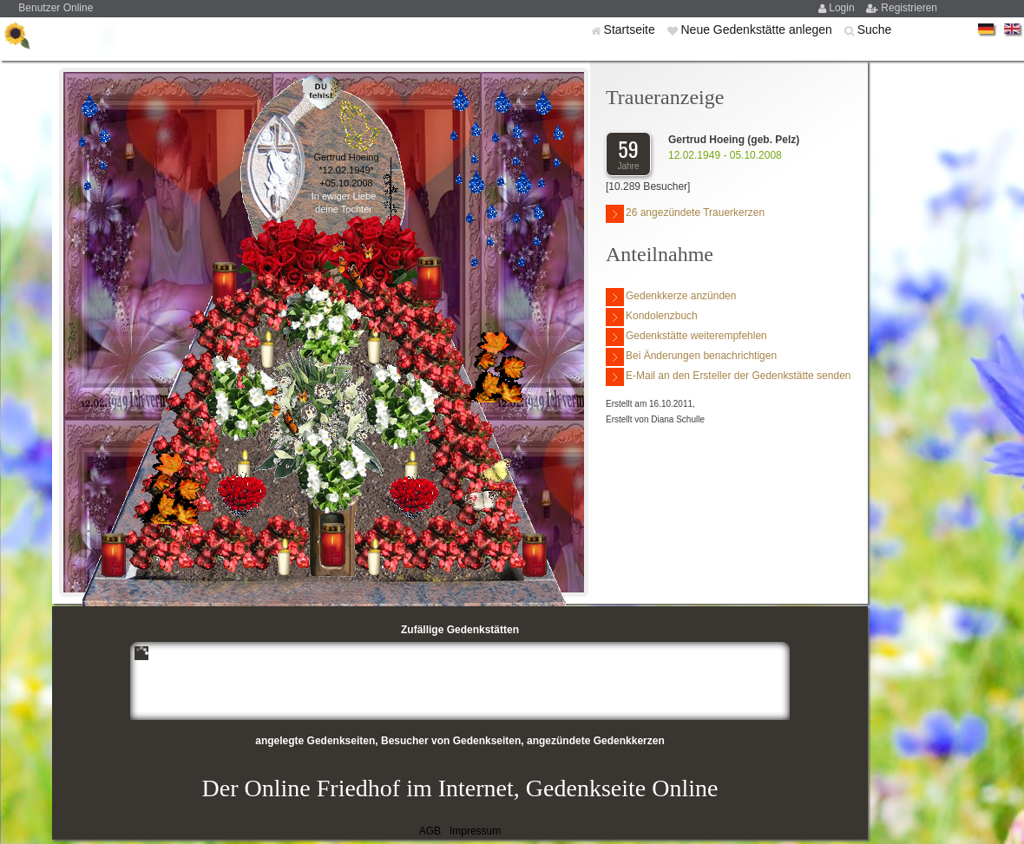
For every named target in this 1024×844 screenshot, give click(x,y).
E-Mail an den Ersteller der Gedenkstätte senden (728, 377)
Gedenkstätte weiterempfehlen (686, 337)
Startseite (631, 29)
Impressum (475, 831)
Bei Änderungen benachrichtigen (691, 357)
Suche (874, 29)
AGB (430, 831)
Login (843, 8)
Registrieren (909, 8)
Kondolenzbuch (652, 317)
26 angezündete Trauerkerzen (685, 214)
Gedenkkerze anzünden (671, 297)
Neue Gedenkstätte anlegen (757, 29)
